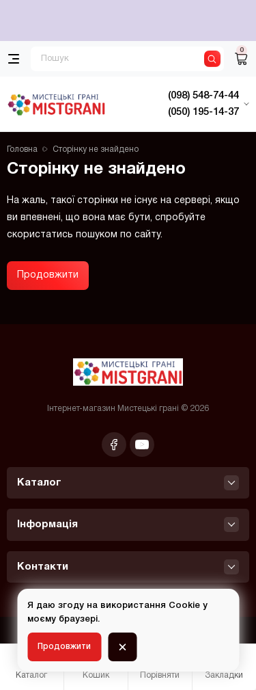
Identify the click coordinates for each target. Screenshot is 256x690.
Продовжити (48, 275)
